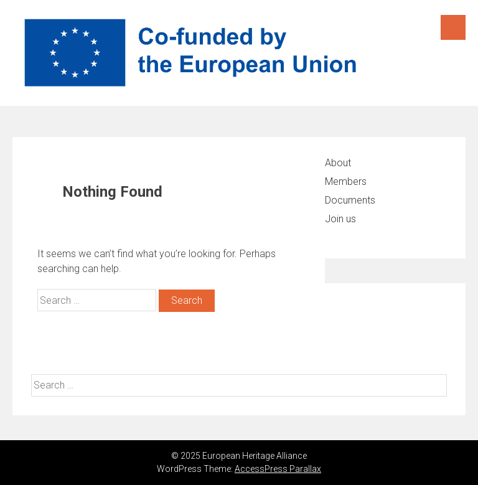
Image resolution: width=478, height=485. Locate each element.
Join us (340, 219)
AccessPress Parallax (278, 469)
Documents (350, 200)
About (338, 163)
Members (346, 181)
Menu (453, 27)
